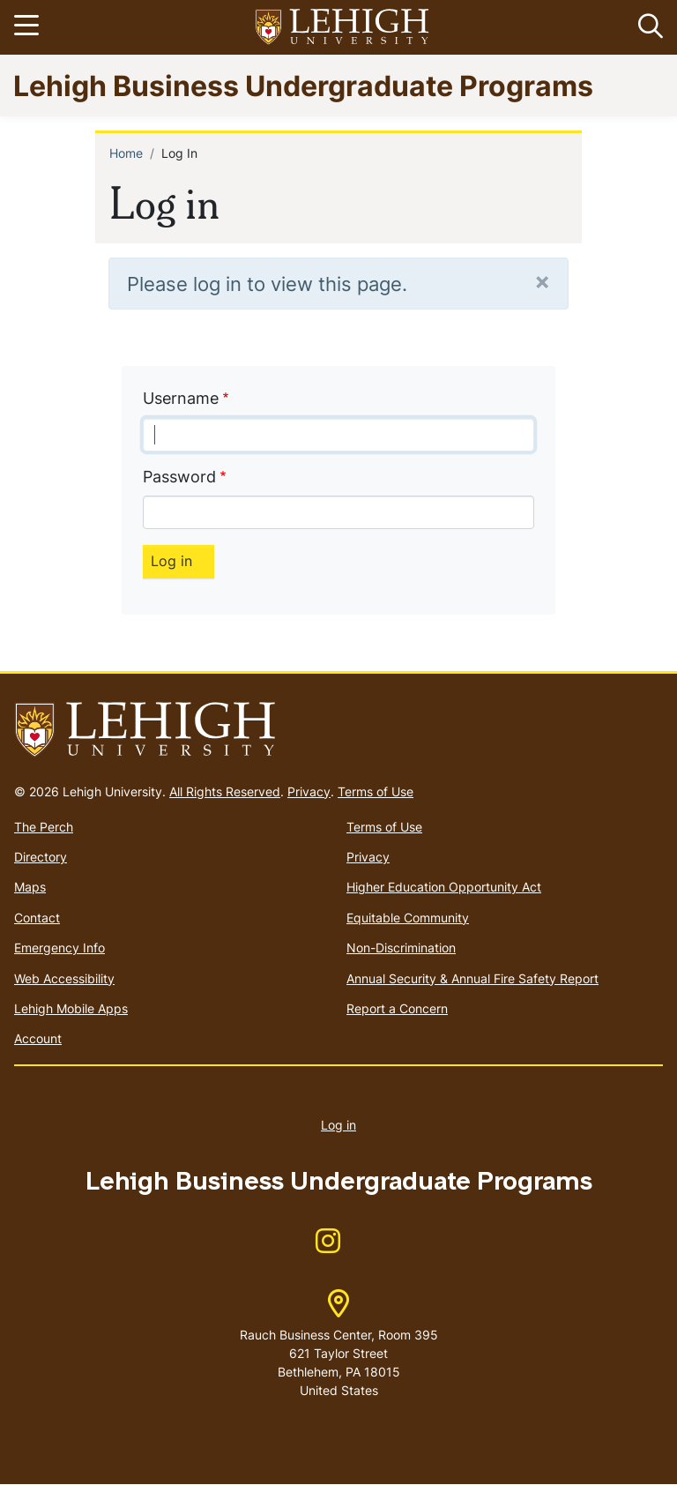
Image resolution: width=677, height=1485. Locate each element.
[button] (647, 27)
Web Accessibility (64, 978)
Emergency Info (59, 947)
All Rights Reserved (224, 791)
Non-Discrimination (401, 947)
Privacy (309, 791)
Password (179, 477)
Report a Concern (397, 1008)
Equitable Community (407, 917)
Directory (40, 856)
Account (38, 1038)
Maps (30, 886)
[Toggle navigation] (29, 27)
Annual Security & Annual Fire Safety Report (472, 978)
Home (126, 153)
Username (181, 398)
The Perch (43, 826)
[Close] (542, 280)
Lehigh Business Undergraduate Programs (303, 85)
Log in (338, 1124)
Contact (37, 917)
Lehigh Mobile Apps (71, 1008)
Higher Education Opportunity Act (443, 886)
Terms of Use (375, 791)
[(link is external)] (328, 1246)
